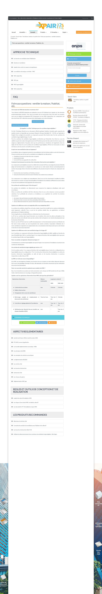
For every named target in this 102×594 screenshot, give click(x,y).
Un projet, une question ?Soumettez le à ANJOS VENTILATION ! (77, 63)
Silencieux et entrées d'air (19, 421)
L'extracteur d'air (17, 372)
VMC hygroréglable (17, 84)
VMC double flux (17, 89)
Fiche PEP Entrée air (38, 121)
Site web (52, 322)
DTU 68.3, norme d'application (20, 342)
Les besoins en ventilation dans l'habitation (24, 58)
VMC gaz (15, 80)
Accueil (14, 32)
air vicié (57, 152)
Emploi (64, 32)
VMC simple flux (17, 76)
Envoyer (77, 75)
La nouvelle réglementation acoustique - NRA (24, 346)
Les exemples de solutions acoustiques (23, 355)
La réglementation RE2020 (19, 359)
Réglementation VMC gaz (19, 381)
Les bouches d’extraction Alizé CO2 (22, 430)
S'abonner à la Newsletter (84, 32)
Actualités (22, 32)
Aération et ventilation (18, 63)
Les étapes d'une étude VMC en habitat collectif (25, 402)
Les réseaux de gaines (18, 377)
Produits (42, 32)
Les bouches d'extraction (19, 368)
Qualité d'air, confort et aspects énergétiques (24, 67)
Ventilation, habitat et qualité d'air (31, 36)
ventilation (15, 152)
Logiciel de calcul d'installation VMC (22, 398)
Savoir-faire (19, 36)
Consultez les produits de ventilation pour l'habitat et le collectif (29, 425)
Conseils (32, 32)
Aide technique (41, 322)
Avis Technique (17, 131)
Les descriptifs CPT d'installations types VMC (24, 406)
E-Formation (53, 32)
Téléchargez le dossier (27, 322)
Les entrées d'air (17, 364)
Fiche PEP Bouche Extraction (20, 125)
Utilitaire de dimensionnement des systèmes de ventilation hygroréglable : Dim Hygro (34, 434)
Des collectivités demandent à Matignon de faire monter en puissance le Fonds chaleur (40, 18)
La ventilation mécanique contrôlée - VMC (23, 71)
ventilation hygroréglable (17, 137)
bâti (23, 158)
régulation (29, 166)
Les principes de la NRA (19, 351)
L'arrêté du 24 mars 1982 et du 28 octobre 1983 (25, 338)
